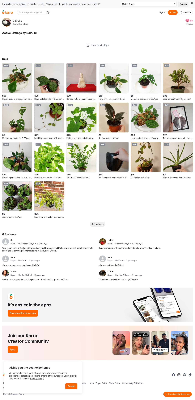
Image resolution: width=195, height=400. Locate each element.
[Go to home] (7, 12)
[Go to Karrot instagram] (179, 374)
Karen (110, 271)
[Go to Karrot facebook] (173, 374)
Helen (110, 240)
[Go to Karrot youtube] (184, 374)
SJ (12, 240)
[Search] (48, 12)
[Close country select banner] (192, 3)
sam (13, 257)
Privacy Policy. (37, 378)
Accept (71, 386)
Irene (13, 271)
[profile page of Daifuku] (6, 22)
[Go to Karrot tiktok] (190, 374)
